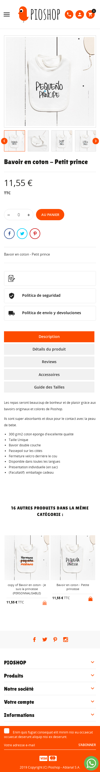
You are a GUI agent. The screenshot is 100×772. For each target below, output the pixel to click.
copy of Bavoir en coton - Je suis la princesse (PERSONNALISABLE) (27, 589)
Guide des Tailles (49, 387)
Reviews (49, 361)
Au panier (50, 214)
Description (49, 336)
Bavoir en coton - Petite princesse (73, 587)
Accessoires (49, 374)
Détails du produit (49, 349)
